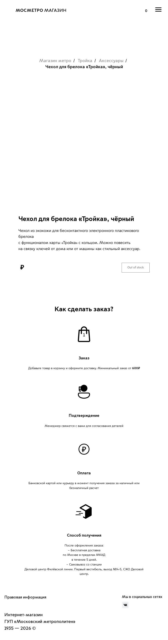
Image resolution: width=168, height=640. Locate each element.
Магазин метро (55, 61)
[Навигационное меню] (158, 9)
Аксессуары (111, 61)
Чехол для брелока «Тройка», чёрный (84, 67)
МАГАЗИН (41, 10)
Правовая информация (25, 597)
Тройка (85, 61)
